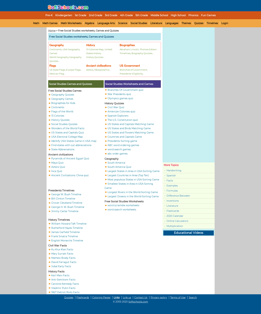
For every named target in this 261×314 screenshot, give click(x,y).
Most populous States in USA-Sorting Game (133, 179)
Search (193, 297)
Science (122, 23)
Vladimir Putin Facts (63, 287)
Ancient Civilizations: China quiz (70, 175)
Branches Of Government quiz (125, 89)
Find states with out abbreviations (71, 145)
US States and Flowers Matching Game (131, 132)
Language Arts (106, 23)
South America (116, 162)
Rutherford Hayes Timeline (67, 227)
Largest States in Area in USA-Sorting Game (133, 170)
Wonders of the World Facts (67, 128)
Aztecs (89, 69)
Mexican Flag (56, 73)
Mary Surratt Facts (62, 253)
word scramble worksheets (123, 205)
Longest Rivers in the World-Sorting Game (133, 192)
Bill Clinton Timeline (63, 198)
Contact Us (140, 297)
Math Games (50, 23)
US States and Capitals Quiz (67, 132)
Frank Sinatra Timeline (64, 236)
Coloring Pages (101, 297)
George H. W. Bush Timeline (67, 207)
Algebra (89, 23)
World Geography (59, 57)
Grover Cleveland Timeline (66, 202)
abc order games (118, 153)
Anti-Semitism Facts (63, 279)
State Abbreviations (62, 149)
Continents (55, 49)
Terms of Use (178, 297)
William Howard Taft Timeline (68, 223)
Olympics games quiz (120, 98)
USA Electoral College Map (67, 136)
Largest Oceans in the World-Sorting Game (133, 196)
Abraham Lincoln (129, 49)
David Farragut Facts (63, 262)
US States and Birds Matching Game (129, 128)
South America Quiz (119, 166)
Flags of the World (62, 111)
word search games (119, 149)
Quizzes (198, 23)
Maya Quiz (57, 162)
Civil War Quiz (116, 107)
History (90, 45)
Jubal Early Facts (61, 266)
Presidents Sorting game (122, 141)
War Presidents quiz (119, 94)
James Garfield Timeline (65, 231)
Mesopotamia (101, 69)
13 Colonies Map (95, 49)
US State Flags (57, 69)
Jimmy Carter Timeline (64, 211)
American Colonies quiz (121, 111)
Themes (186, 23)
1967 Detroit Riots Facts (65, 292)
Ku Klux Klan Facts (62, 249)
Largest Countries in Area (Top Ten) (128, 175)
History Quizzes (94, 57)
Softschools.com (138, 301)
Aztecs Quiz (58, 166)
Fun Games (208, 15)
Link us (127, 297)
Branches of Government (133, 69)
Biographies (127, 45)
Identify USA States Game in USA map (73, 141)
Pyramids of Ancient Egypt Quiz (70, 158)
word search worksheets (122, 209)
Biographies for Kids (63, 103)
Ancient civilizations (98, 66)
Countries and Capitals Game (125, 136)
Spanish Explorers (118, 115)
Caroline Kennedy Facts (65, 283)
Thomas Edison (148, 49)
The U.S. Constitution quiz (123, 119)
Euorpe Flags (73, 69)
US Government (130, 66)
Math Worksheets (71, 23)
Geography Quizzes (62, 94)
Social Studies (139, 23)
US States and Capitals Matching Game (131, 124)
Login (224, 23)
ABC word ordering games (123, 145)
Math (36, 23)
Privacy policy (159, 297)
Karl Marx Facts (60, 275)
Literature (156, 23)
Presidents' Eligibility (131, 73)
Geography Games (62, 98)
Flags (52, 66)
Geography (56, 45)
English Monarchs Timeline (67, 240)
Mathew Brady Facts (63, 257)
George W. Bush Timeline (66, 194)
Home (51, 30)
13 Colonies (57, 115)
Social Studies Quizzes (64, 124)
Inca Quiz (56, 170)
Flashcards (173, 210)
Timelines (212, 23)
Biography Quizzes (141, 53)
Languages (171, 23)
